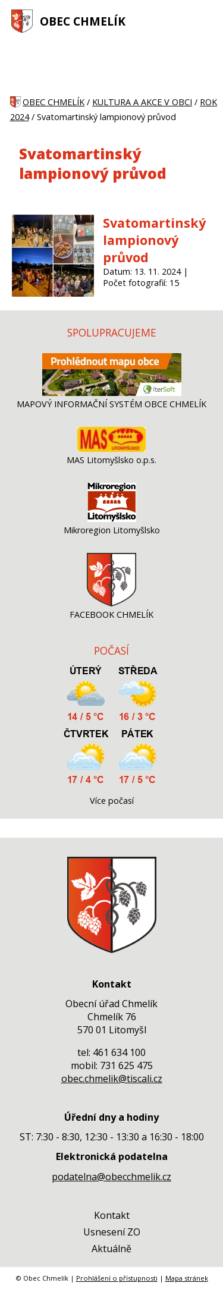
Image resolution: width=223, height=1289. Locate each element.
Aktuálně (111, 1248)
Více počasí (112, 800)
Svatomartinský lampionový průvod (154, 240)
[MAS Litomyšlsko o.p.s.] (111, 448)
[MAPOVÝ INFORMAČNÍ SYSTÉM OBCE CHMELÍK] (111, 392)
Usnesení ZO (111, 1231)
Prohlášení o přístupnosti (117, 1278)
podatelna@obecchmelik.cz (111, 1176)
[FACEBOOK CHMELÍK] (111, 603)
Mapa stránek (186, 1278)
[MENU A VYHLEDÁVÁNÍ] (205, 20)
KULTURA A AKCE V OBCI (142, 102)
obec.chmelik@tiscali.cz (111, 1078)
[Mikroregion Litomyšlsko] (111, 518)
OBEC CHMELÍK (82, 21)
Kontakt (112, 1215)
